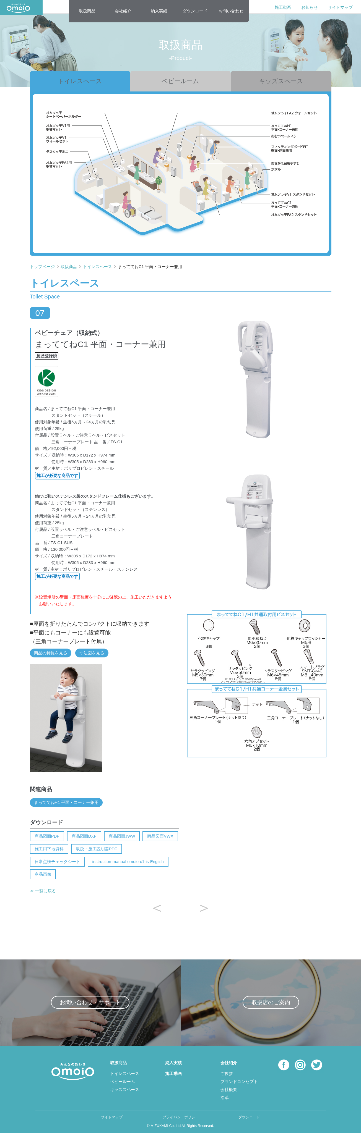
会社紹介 (123, 11)
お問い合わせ (231, 11)
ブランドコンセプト (239, 1081)
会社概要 (228, 1089)
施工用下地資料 (49, 848)
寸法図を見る (91, 653)
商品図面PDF (47, 836)
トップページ (43, 266)
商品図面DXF (84, 836)
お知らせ (309, 7)
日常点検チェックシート (57, 861)
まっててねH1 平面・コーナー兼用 (66, 802)
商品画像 (43, 874)
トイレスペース (80, 81)
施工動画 (283, 7)
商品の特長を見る (50, 653)
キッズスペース (281, 81)
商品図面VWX (160, 836)
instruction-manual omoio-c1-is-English (128, 861)
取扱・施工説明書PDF (96, 848)
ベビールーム (180, 81)
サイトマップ (340, 7)
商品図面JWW (122, 836)
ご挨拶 (226, 1073)
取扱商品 (87, 11)
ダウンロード (195, 11)
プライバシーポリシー (181, 1117)
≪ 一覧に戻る (43, 890)
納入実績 (159, 11)
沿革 (224, 1097)
